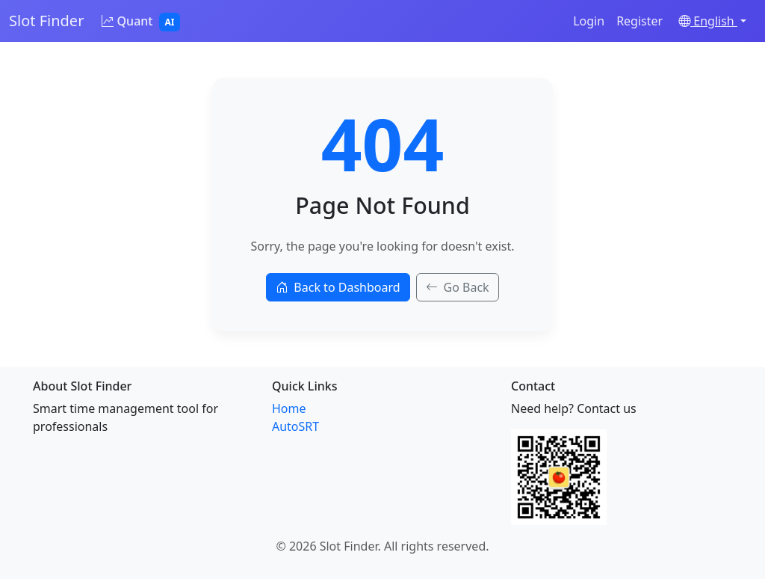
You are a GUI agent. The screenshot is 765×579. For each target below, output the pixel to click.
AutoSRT (295, 426)
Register (639, 21)
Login (588, 21)
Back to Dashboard (338, 287)
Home (289, 408)
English (707, 21)
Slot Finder (46, 20)
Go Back (457, 287)
